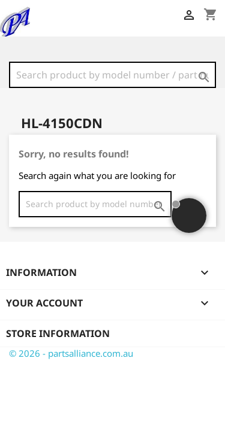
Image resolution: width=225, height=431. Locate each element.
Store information (58, 333)
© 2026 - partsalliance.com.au (71, 353)
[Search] (112, 75)
